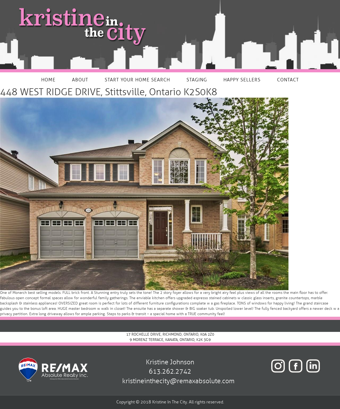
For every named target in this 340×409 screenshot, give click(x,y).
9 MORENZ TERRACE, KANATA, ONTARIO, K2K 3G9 (170, 339)
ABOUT (80, 79)
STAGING (196, 79)
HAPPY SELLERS (242, 79)
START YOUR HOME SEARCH (137, 79)
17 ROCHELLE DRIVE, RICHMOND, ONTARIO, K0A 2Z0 (170, 334)
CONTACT (288, 79)
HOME (48, 79)
